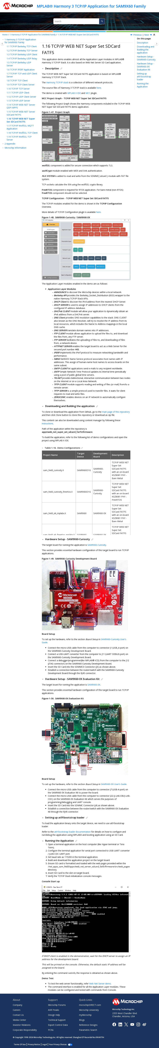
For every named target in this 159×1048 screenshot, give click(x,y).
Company (17, 1004)
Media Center (19, 1019)
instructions (47, 423)
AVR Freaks (53, 1009)
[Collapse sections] (154, 34)
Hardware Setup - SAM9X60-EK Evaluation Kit (145, 66)
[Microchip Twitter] (126, 1024)
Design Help (54, 1014)
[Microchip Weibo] (144, 1024)
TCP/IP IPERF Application (21, 69)
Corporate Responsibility (25, 1029)
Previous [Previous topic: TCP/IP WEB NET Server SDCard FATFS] (137, 34)
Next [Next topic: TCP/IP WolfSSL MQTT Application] (146, 34)
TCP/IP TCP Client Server (20, 84)
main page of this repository (116, 411)
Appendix (10, 143)
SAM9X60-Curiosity (97, 544)
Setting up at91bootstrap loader (144, 76)
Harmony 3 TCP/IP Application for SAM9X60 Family (33, 34)
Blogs (82, 1019)
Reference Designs (88, 1024)
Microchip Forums (57, 1004)
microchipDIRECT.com (90, 1004)
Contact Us (18, 1014)
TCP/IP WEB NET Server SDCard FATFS (21, 113)
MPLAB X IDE (74, 93)
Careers (16, 1009)
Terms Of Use (20, 1044)
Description (142, 42)
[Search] (102, 21)
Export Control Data (58, 1024)
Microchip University (89, 1009)
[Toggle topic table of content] (156, 43)
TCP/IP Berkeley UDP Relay (22, 58)
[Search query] (79, 21)
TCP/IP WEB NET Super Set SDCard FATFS (78, 34)
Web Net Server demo (100, 983)
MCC (88, 93)
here (99, 87)
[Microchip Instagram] (138, 1024)
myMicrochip (85, 1014)
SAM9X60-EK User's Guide (114, 784)
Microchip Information (15, 147)
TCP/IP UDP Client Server (21, 96)
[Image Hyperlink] (132, 1024)
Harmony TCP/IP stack (57, 82)
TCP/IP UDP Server (18, 100)
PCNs (51, 1029)
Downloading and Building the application (145, 49)
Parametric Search (88, 1029)
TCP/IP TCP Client (17, 80)
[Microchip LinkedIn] (120, 1024)
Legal (44, 1044)
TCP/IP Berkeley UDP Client (22, 54)
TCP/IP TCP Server (18, 88)
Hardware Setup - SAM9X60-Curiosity (146, 58)
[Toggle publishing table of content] (2, 43)
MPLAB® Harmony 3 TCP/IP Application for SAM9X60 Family (91, 6)
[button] (3, 39)
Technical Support (57, 1019)
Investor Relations (22, 1024)
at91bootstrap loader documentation (72, 831)
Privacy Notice (34, 1044)
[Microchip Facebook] (114, 1024)
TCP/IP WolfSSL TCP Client (22, 132)
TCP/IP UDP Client (18, 92)
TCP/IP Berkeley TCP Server (22, 50)
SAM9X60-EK (94, 684)
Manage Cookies (56, 1044)
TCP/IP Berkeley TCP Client (22, 46)
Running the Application (143, 85)
